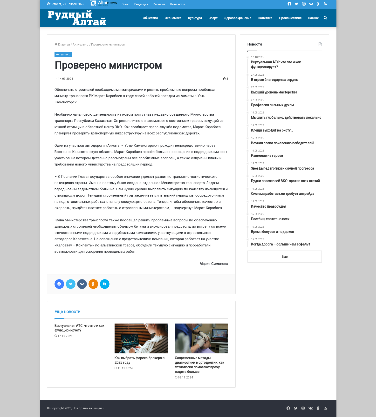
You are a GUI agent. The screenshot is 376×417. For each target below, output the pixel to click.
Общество (150, 18)
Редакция (141, 4)
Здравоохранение (237, 18)
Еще (284, 256)
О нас (126, 4)
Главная (62, 44)
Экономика (173, 18)
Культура (195, 18)
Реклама (159, 4)
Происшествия (290, 18)
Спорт (213, 18)
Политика (265, 18)
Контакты (177, 4)
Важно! (313, 18)
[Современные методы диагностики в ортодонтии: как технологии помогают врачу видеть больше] (201, 338)
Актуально (81, 44)
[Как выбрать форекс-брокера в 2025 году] (141, 338)
